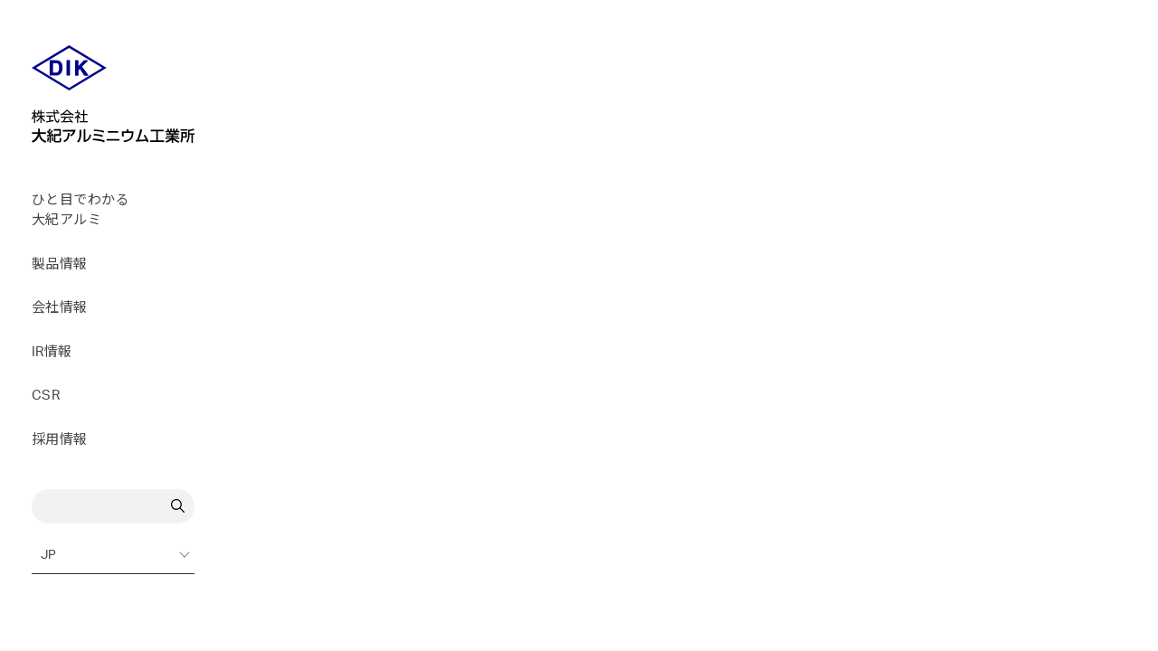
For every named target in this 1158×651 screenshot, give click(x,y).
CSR (46, 395)
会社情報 (60, 308)
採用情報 (60, 440)
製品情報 (60, 264)
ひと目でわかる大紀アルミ (80, 210)
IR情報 (52, 352)
